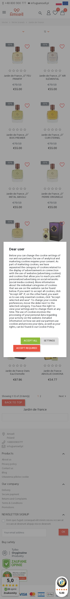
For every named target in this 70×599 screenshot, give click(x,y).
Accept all (30, 341)
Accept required (26, 348)
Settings (49, 341)
